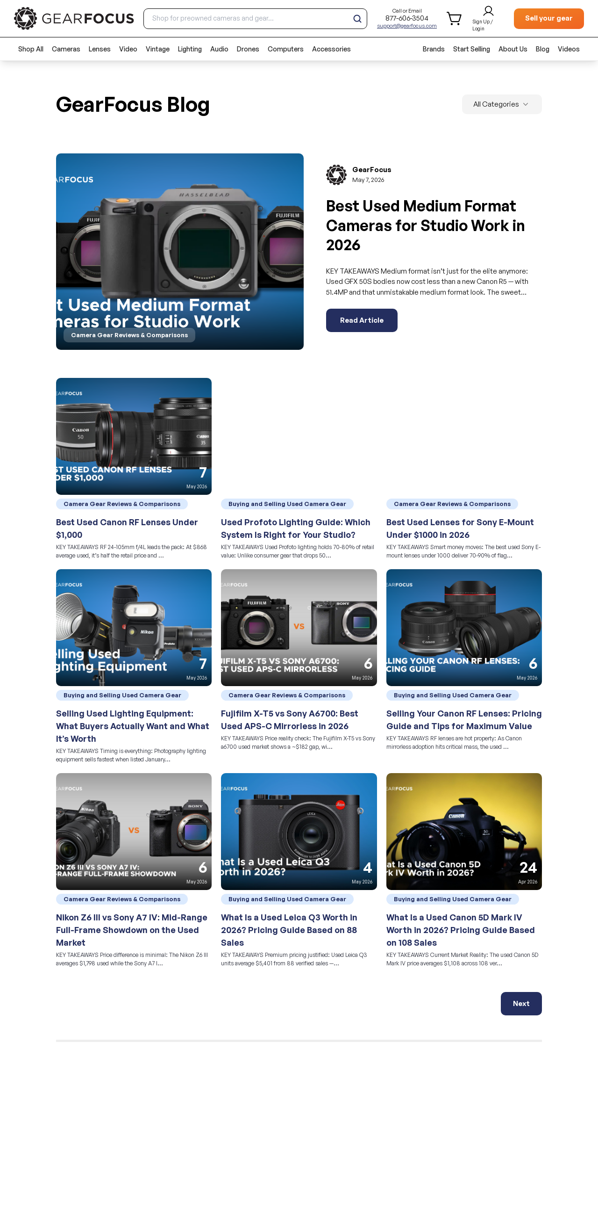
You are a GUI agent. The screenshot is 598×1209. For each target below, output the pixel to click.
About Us (512, 49)
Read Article (362, 320)
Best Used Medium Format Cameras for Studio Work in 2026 (425, 225)
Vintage (158, 49)
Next (521, 1003)
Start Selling (471, 49)
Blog (542, 49)
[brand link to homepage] (74, 18)
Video (128, 49)
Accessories (331, 49)
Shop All (30, 49)
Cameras (66, 49)
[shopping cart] (455, 18)
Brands (434, 49)
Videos (569, 49)
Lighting (190, 49)
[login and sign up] (488, 19)
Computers (286, 49)
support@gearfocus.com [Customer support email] (407, 25)
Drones (248, 49)
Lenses (100, 49)
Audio (219, 49)
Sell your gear (549, 18)
